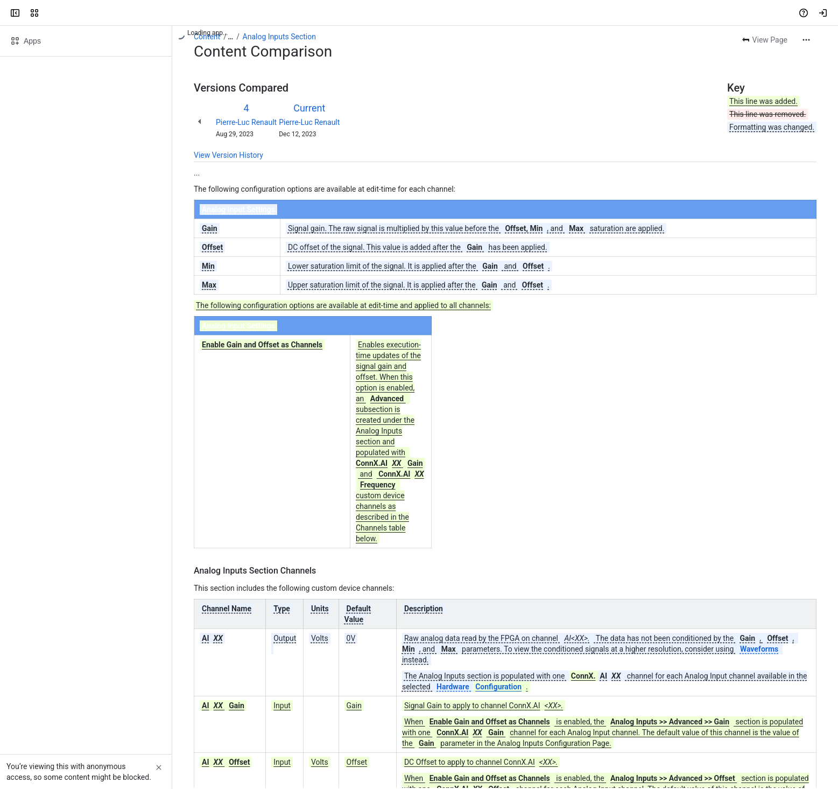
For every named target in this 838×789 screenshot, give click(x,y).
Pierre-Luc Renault (246, 122)
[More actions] (806, 40)
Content (207, 36)
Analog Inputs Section (279, 36)
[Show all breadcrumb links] (230, 36)
